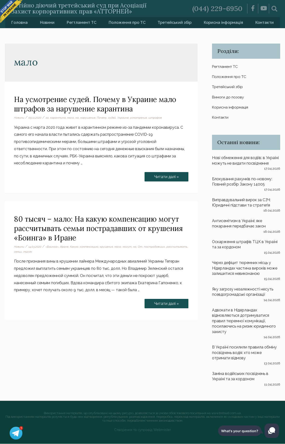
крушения (106, 246)
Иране (64, 246)
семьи (18, 251)
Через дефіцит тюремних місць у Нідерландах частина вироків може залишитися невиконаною (245, 268)
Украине (123, 117)
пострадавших (154, 246)
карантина (58, 117)
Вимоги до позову (228, 97)
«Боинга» (52, 246)
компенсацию (89, 246)
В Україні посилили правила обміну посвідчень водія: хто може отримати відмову (244, 353)
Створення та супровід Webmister (142, 430)
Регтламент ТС (81, 22)
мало (70, 117)
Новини (47, 22)
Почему (102, 117)
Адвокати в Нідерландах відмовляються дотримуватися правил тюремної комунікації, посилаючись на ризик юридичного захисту (244, 321)
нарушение (87, 117)
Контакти (264, 22)
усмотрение (138, 117)
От (140, 246)
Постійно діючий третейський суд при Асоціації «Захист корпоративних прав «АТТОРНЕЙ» (79, 8)
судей (112, 117)
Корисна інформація (223, 22)
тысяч (27, 251)
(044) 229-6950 (217, 8)
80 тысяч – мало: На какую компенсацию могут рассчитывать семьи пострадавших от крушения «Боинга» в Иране (98, 228)
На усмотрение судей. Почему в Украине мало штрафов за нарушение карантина (95, 104)
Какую (74, 246)
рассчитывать (176, 246)
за (47, 117)
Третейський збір (175, 22)
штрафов (155, 117)
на (77, 117)
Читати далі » (166, 175)
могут (127, 246)
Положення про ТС (127, 22)
